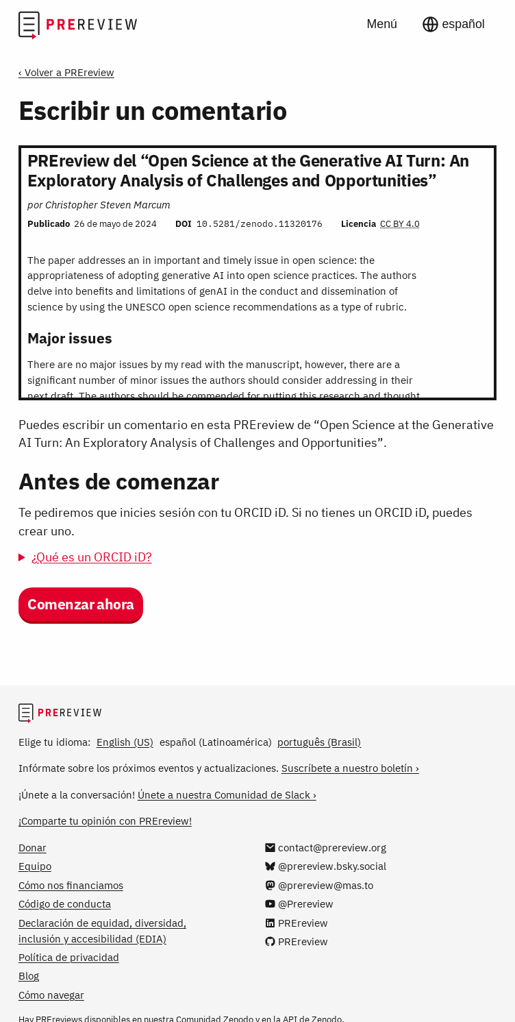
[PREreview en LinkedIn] (296, 922)
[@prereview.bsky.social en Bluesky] (325, 866)
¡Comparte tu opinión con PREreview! (105, 820)
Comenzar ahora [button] (80, 604)
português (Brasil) (319, 742)
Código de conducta (64, 903)
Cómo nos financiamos (70, 885)
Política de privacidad (68, 957)
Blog (28, 975)
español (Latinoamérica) (216, 742)
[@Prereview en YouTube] (299, 903)
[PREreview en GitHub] (296, 941)
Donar (32, 847)
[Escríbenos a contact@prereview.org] (325, 847)
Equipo (34, 866)
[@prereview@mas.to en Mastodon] (318, 885)
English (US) (125, 742)
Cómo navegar (51, 994)
